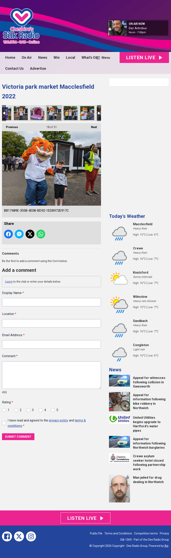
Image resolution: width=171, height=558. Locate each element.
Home (10, 57)
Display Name (13, 293)
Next (92, 126)
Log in (9, 281)
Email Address (13, 335)
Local (70, 57)
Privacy (164, 533)
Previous (10, 126)
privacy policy (58, 420)
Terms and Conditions (118, 533)
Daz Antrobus (138, 28)
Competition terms (146, 533)
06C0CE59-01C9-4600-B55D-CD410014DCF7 (37, 113)
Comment (10, 356)
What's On (90, 57)
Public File (96, 533)
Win (57, 57)
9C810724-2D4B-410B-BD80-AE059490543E (87, 113)
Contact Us (14, 68)
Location (9, 314)
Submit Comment (18, 436)
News (42, 57)
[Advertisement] (139, 148)
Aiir (166, 545)
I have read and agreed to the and (47, 423)
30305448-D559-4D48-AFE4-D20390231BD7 (21, 113)
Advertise (38, 68)
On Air (27, 57)
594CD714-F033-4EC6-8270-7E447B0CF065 (71, 113)
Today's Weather (127, 216)
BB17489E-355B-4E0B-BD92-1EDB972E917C (54, 113)
